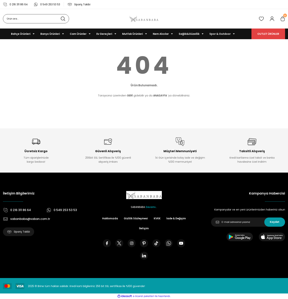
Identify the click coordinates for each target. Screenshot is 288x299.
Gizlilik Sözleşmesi (135, 218)
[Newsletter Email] (248, 222)
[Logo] (144, 18)
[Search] (36, 18)
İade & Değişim (176, 218)
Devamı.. (151, 207)
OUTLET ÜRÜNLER (268, 34)
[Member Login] (272, 18)
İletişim (144, 228)
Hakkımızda (109, 218)
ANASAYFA (160, 95)
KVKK (157, 218)
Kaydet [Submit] (275, 222)
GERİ (130, 95)
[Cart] (282, 18)
